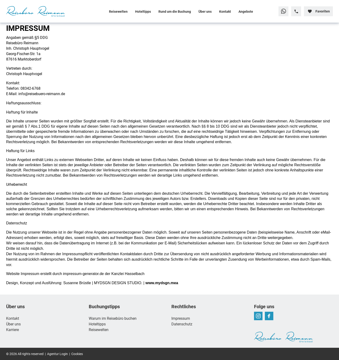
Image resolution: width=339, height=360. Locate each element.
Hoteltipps (143, 11)
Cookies (77, 354)
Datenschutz (181, 323)
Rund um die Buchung (174, 11)
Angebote (245, 11)
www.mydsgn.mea (161, 283)
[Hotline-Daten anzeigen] (296, 11)
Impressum (180, 318)
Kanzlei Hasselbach (128, 274)
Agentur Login (57, 354)
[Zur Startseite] (37, 11)
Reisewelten (118, 11)
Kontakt (225, 11)
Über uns (205, 11)
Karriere (12, 329)
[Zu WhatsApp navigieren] (283, 11)
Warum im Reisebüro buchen (113, 318)
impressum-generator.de (83, 274)
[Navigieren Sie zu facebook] (269, 316)
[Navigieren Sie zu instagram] (258, 316)
